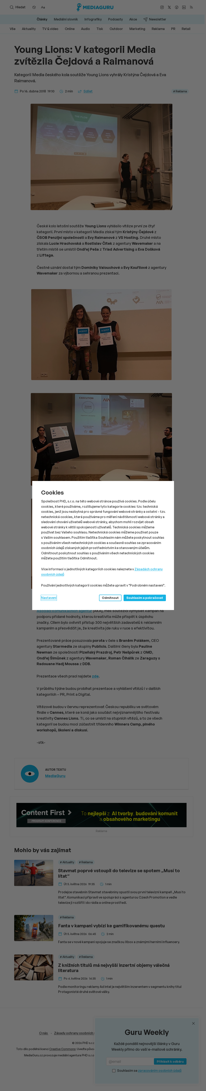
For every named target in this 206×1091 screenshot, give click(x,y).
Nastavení (49, 598)
